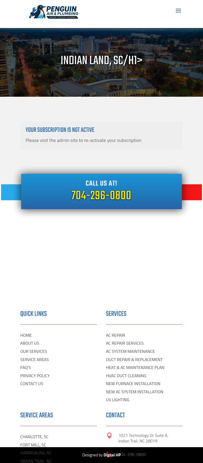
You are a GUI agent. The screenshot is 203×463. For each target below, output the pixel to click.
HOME (26, 396)
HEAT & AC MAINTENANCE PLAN (135, 428)
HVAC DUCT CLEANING (126, 436)
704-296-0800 (101, 195)
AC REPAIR (115, 396)
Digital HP (112, 455)
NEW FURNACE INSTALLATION (133, 445)
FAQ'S (25, 428)
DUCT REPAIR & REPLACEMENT (134, 420)
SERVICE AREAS (34, 420)
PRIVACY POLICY (35, 436)
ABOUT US (29, 404)
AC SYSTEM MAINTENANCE (130, 412)
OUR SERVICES (33, 412)
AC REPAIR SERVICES (125, 404)
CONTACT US (31, 445)
